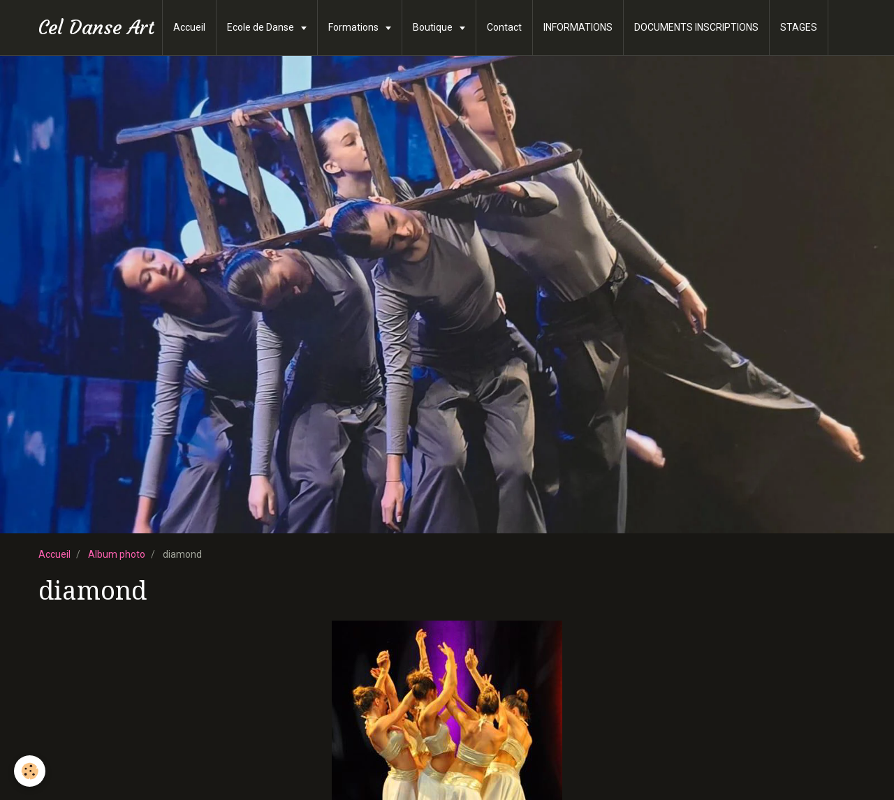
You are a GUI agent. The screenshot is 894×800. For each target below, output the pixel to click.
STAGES (798, 27)
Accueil (189, 27)
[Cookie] (29, 771)
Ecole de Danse (261, 27)
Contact (504, 27)
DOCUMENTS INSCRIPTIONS (696, 27)
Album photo (116, 554)
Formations (354, 27)
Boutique (434, 27)
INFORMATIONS (578, 27)
